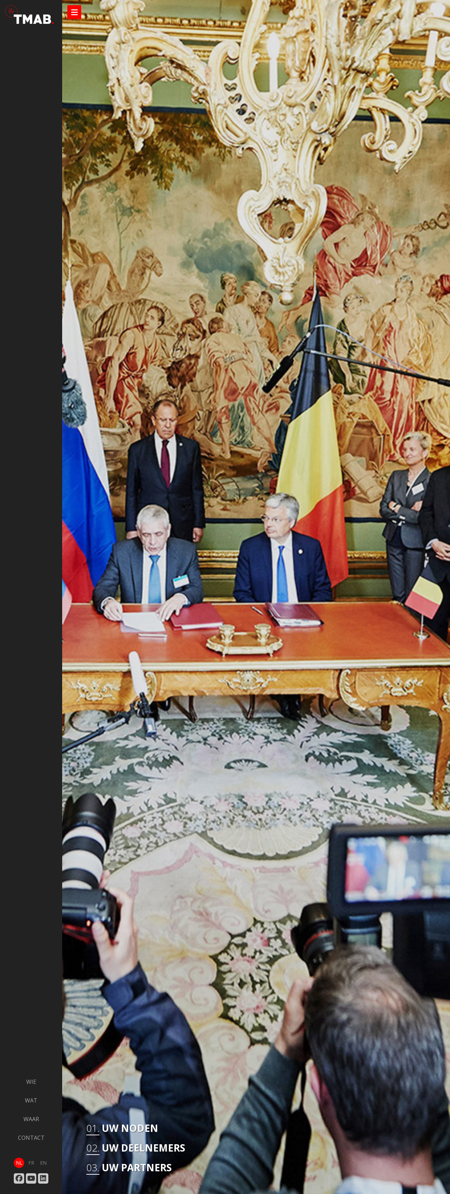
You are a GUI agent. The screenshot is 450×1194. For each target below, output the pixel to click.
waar (31, 1119)
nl (19, 1162)
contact (31, 1138)
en (43, 1162)
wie (31, 1082)
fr (31, 1162)
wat (31, 1100)
